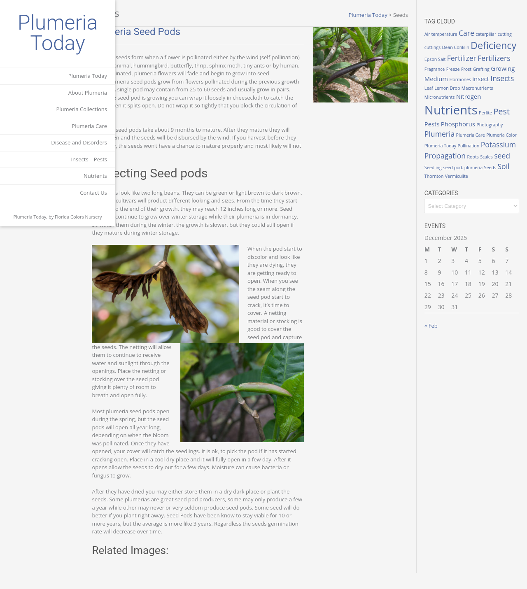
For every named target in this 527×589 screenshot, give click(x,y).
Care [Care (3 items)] (474, 33)
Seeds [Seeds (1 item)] (498, 186)
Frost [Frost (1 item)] (452, 77)
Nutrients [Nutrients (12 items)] (485, 117)
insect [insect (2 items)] (488, 85)
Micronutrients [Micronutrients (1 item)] (480, 105)
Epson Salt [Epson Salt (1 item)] (490, 55)
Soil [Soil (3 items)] (512, 185)
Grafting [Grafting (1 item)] (467, 77)
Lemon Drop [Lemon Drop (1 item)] (480, 97)
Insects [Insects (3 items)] (444, 95)
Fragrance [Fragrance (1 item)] (507, 67)
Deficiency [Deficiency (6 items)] (455, 53)
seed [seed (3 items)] (510, 174)
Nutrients (95, 175)
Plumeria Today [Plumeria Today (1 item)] (491, 154)
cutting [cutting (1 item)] (439, 42)
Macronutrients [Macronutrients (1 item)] (448, 105)
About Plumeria (87, 92)
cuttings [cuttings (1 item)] (456, 42)
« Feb (438, 344)
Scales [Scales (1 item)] (494, 176)
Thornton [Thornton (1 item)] (441, 195)
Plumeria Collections (81, 109)
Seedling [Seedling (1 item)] (441, 186)
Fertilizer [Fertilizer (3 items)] (447, 66)
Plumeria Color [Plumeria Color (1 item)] (458, 154)
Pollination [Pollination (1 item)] (443, 165)
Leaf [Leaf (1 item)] (461, 97)
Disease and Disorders (79, 142)
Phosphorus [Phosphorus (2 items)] (498, 134)
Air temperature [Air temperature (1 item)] (448, 34)
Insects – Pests (89, 159)
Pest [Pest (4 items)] (455, 133)
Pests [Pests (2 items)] (472, 134)
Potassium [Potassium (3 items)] (472, 164)
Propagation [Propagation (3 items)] (452, 174)
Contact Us (93, 192)
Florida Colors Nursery (78, 217)
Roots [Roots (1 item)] (481, 176)
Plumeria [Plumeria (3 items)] (475, 145)
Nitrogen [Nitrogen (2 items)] (444, 120)
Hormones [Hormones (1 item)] (468, 86)
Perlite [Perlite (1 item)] (438, 134)
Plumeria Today (58, 33)
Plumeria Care (89, 126)
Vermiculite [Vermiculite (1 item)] (464, 195)
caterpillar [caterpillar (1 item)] (493, 34)
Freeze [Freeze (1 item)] (439, 77)
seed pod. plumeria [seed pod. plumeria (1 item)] (470, 186)
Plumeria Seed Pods (168, 31)
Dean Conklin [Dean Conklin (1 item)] (478, 42)
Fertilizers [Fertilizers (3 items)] (479, 66)
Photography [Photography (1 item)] (445, 146)
